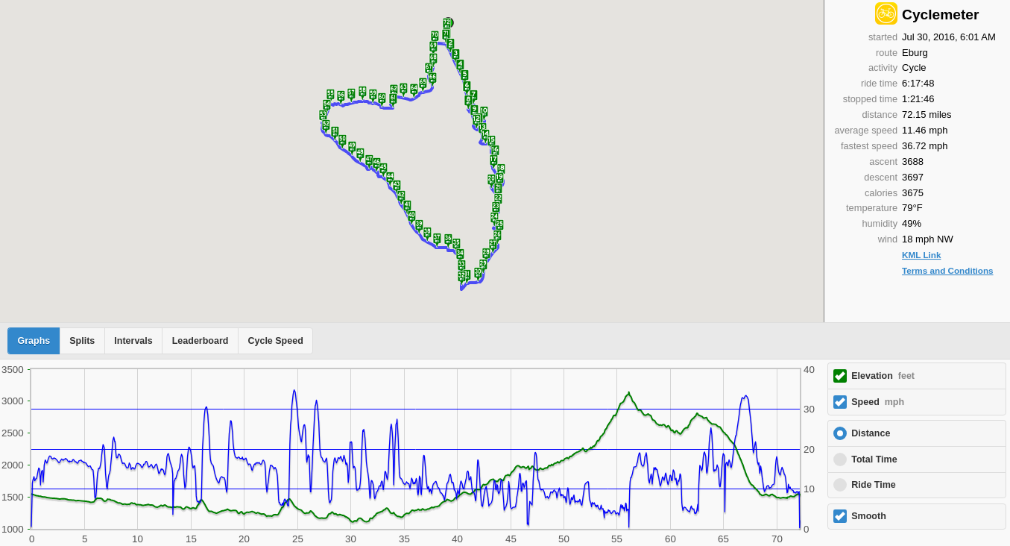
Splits (82, 341)
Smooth (868, 516)
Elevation (883, 376)
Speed (877, 402)
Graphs (34, 341)
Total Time (874, 459)
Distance (870, 433)
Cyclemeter (940, 14)
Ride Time (873, 485)
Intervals (133, 341)
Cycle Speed (275, 341)
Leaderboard (200, 341)
